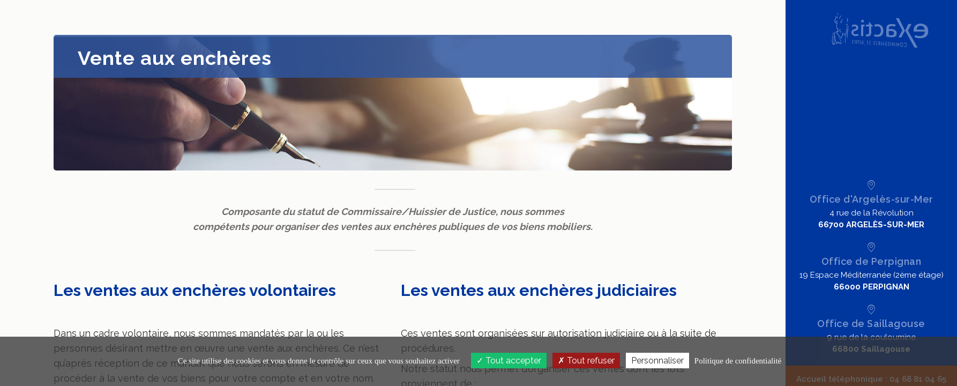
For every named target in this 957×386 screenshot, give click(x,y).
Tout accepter (508, 360)
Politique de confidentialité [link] (737, 361)
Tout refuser (586, 360)
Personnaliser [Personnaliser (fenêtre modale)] (657, 360)
